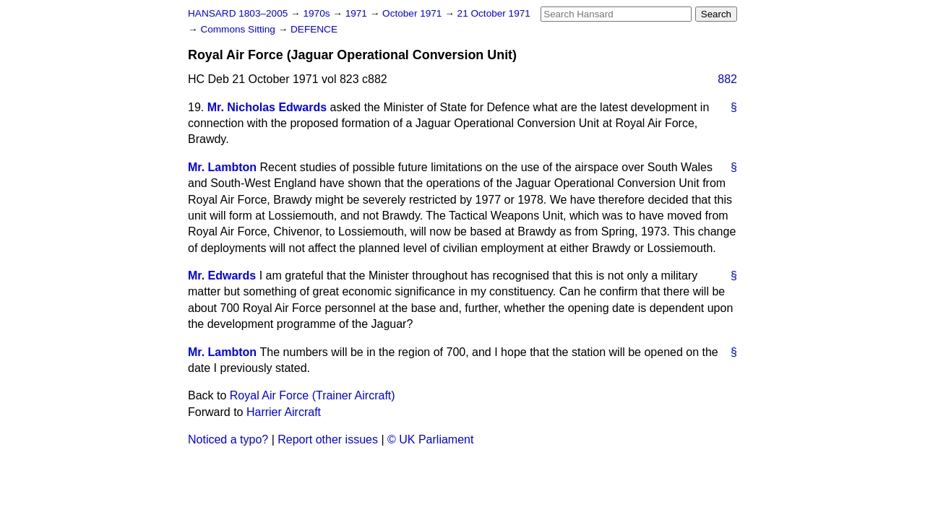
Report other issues (328, 439)
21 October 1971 (493, 13)
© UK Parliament (430, 439)
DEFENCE (314, 29)
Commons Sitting (239, 29)
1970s (317, 13)
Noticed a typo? (228, 439)
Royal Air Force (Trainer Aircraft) (312, 395)
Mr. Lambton (222, 167)
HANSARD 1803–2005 (238, 13)
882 (727, 79)
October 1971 (413, 13)
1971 (357, 13)
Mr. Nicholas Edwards (267, 107)
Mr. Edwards (222, 275)
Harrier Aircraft (283, 412)
